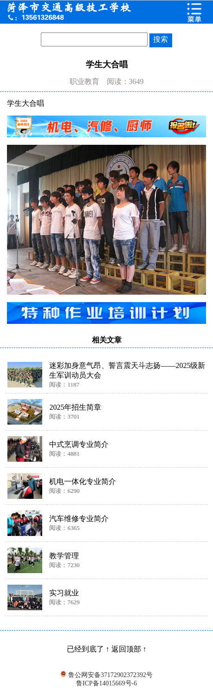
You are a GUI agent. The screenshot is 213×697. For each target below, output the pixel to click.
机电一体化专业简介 (82, 481)
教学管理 (64, 556)
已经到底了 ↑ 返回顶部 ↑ (107, 649)
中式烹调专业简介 (79, 444)
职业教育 (84, 81)
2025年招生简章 (75, 407)
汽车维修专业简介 (79, 519)
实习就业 (64, 593)
